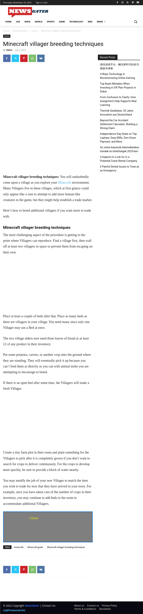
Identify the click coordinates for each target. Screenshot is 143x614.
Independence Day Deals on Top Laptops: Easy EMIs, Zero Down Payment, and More (118, 137)
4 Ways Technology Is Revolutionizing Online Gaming (117, 76)
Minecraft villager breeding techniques (66, 547)
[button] (135, 21)
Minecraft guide (35, 547)
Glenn (9, 49)
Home (6, 30)
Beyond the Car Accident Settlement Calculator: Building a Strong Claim (119, 124)
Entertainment (20, 30)
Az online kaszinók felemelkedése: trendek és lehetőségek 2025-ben (119, 149)
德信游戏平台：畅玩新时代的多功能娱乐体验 (119, 66)
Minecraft (64, 182)
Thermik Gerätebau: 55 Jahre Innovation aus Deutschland (116, 112)
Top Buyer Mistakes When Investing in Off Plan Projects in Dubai (118, 87)
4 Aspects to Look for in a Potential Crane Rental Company (118, 158)
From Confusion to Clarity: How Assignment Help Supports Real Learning (118, 101)
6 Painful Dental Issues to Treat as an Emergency (119, 168)
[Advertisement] (48, 147)
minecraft (18, 547)
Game (34, 30)
